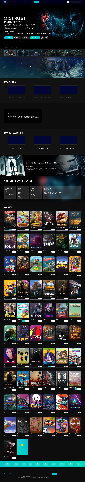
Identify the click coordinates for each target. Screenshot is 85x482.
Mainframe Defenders (59, 252)
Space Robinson (59, 435)
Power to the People (59, 274)
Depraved (32, 389)
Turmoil (70, 321)
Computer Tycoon (46, 366)
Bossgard (58, 412)
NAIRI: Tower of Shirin (47, 412)
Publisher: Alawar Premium (10, 196)
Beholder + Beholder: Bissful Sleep (9, 390)
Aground (57, 366)
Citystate (44, 274)
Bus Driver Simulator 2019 (47, 298)
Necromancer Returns (21, 389)
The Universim (6, 343)
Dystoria (70, 412)
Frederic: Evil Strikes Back (60, 229)
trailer (25, 37)
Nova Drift (32, 252)
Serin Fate (19, 229)
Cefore (5, 298)
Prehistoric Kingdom (33, 274)
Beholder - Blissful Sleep (21, 298)
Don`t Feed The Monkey (8, 321)
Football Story (45, 435)
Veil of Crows (32, 435)
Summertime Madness (73, 389)
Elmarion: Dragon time (73, 435)
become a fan (35, 37)
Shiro (44, 229)
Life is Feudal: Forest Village (74, 229)
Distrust (44, 389)
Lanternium (6, 435)
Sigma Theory (6, 366)
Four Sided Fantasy (20, 366)
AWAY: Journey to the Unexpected (73, 275)
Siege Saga (6, 274)
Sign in (70, 2)
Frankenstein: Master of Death (9, 412)
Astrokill (70, 298)
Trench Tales (58, 298)
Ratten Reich (32, 321)
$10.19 (17, 37)
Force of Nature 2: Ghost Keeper (75, 252)
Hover (18, 412)
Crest (31, 412)
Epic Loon (45, 252)
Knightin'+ (18, 343)
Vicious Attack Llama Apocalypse (10, 252)
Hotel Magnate (19, 321)
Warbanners (45, 343)
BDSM (57, 321)
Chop (18, 274)
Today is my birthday (59, 343)
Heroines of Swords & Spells (74, 366)
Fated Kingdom (59, 389)
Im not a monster (33, 229)
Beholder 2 (32, 366)
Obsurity (44, 321)
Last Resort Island (20, 252)
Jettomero (32, 343)
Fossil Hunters (71, 343)
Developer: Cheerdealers (9, 194)
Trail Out (5, 229)
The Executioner (7, 458)
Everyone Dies (19, 435)
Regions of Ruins (33, 298)
